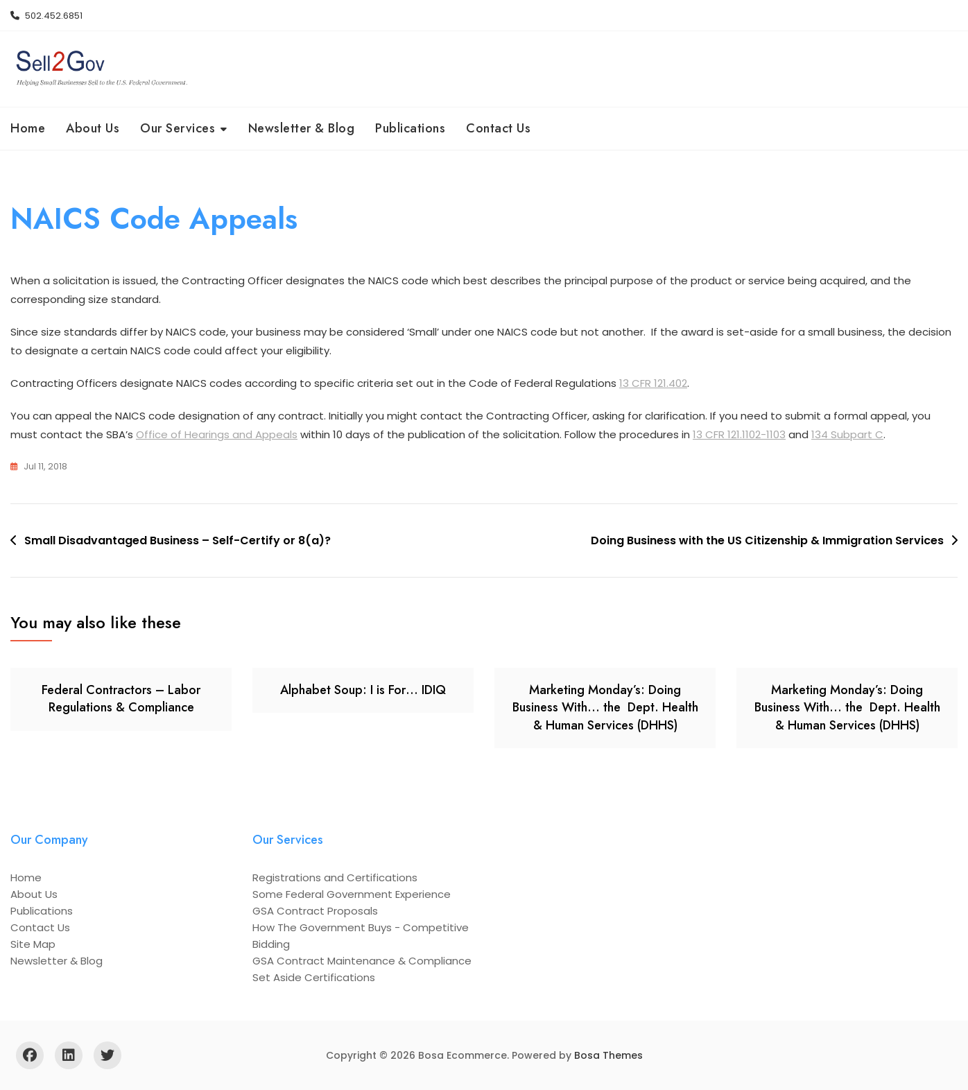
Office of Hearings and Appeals (216, 434)
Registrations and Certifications (334, 877)
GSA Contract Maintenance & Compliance (362, 960)
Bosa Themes (608, 1055)
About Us (92, 128)
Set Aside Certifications (313, 977)
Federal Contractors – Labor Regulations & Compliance (121, 698)
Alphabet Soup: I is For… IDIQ (363, 690)
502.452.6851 (46, 15)
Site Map (32, 944)
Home (27, 128)
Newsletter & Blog (301, 128)
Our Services (177, 128)
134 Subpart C (847, 434)
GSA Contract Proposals (315, 910)
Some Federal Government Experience (351, 894)
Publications (410, 128)
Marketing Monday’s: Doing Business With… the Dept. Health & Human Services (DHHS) (605, 707)
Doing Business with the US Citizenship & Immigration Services (767, 540)
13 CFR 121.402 (653, 383)
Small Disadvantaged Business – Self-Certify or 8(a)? (177, 540)
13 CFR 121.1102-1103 (739, 434)
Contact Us (498, 128)
